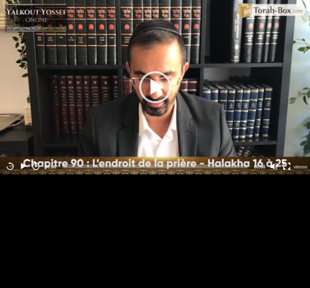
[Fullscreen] (287, 166)
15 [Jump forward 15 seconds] (36, 166)
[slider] (155, 166)
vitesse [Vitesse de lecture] (300, 166)
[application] (155, 87)
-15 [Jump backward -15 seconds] (10, 166)
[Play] (23, 166)
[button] (155, 87)
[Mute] (274, 166)
